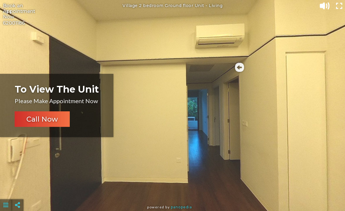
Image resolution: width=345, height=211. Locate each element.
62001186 (14, 23)
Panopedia (181, 207)
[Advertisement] (173, 190)
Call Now (42, 119)
